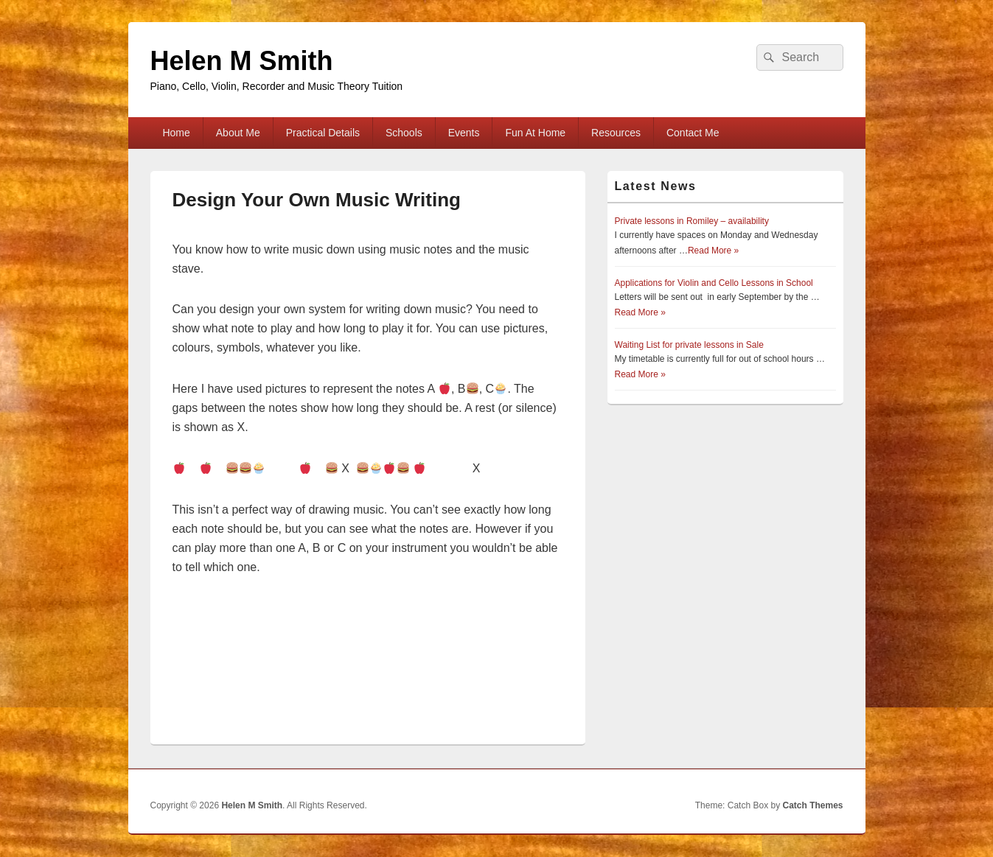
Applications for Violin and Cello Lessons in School (714, 283)
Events (464, 133)
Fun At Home (535, 133)
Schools (404, 133)
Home (175, 133)
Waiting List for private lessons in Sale (689, 345)
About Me (238, 133)
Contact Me (693, 133)
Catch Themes (812, 805)
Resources (616, 133)
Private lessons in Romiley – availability (692, 221)
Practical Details (323, 133)
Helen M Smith (241, 61)
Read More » (713, 250)
